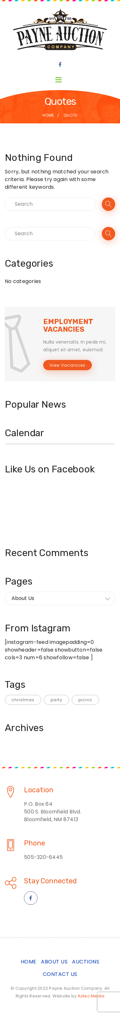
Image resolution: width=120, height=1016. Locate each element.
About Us (54, 961)
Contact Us (60, 974)
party (56, 700)
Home (48, 115)
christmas (23, 700)
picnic (85, 700)
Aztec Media (91, 996)
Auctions (85, 961)
